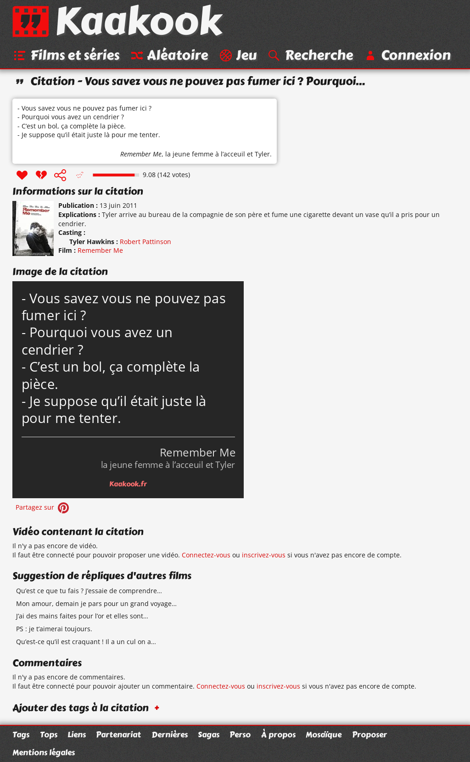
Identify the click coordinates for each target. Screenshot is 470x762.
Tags (20, 734)
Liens (76, 734)
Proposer (369, 734)
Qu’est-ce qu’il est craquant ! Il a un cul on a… (86, 641)
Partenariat (118, 734)
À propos (278, 734)
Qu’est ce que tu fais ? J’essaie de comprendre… (89, 590)
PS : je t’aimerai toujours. (54, 628)
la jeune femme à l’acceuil (205, 154)
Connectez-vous (206, 555)
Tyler (262, 154)
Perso (240, 734)
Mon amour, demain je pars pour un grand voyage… (96, 603)
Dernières (169, 734)
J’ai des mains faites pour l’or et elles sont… (82, 616)
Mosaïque (323, 734)
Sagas (208, 734)
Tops (48, 734)
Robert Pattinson (145, 241)
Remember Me (141, 154)
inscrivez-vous (263, 555)
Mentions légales (43, 752)
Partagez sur (43, 507)
